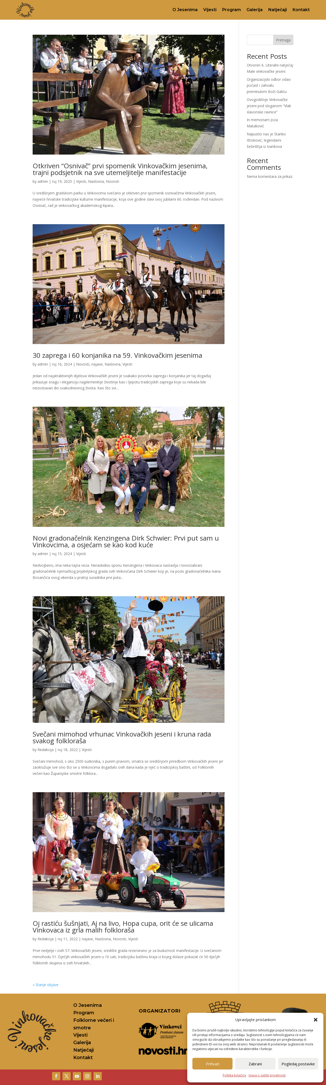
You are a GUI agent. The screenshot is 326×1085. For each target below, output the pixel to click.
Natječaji (277, 9)
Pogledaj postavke (298, 1063)
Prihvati (212, 1063)
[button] (315, 1019)
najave (97, 364)
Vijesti (209, 9)
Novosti (112, 181)
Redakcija (46, 749)
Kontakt (301, 9)
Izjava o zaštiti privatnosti (267, 1075)
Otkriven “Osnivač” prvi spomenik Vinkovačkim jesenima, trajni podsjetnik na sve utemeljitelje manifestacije (120, 169)
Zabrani (255, 1063)
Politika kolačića (234, 1075)
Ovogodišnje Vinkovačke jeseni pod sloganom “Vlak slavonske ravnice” (269, 105)
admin (43, 181)
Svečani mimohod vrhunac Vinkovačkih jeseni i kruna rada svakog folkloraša (122, 737)
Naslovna (96, 181)
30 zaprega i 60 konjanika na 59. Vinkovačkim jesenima (117, 355)
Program (231, 9)
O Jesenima (185, 9)
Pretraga (283, 40)
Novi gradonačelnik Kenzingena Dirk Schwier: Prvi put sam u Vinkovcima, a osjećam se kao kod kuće (126, 541)
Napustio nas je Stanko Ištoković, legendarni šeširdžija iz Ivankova (266, 140)
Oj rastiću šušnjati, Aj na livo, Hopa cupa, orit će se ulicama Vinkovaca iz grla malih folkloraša (123, 927)
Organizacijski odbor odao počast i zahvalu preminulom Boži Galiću (269, 85)
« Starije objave (46, 984)
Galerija (255, 9)
